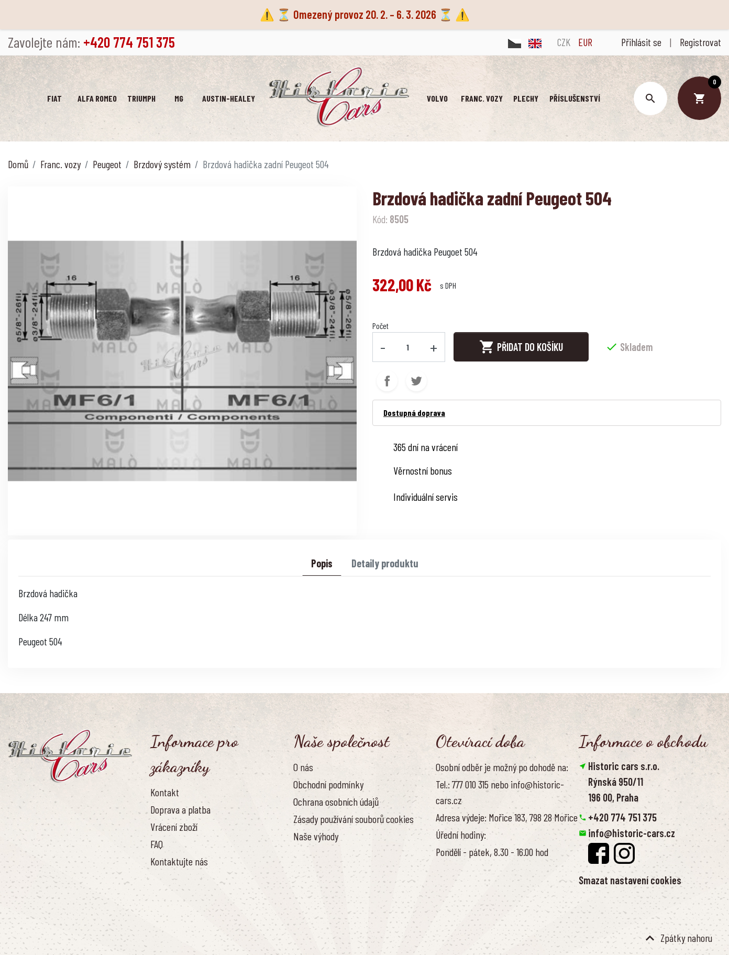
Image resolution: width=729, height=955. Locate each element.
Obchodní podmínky (328, 784)
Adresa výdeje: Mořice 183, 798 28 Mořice (507, 817)
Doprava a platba (180, 809)
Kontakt (164, 792)
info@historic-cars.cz (631, 833)
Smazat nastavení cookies (630, 880)
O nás (303, 767)
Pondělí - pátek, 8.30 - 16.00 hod (492, 852)
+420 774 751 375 (622, 817)
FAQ (156, 844)
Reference (168, 878)
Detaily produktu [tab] (384, 563)
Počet (380, 326)
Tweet (416, 380)
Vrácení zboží (173, 826)
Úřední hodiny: (461, 834)
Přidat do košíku (521, 347)
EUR (585, 42)
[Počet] (408, 347)
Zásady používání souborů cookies (353, 819)
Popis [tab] (322, 563)
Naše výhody (315, 836)
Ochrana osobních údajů (336, 801)
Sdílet (387, 380)
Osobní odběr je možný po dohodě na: (502, 767)
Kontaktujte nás (179, 861)
